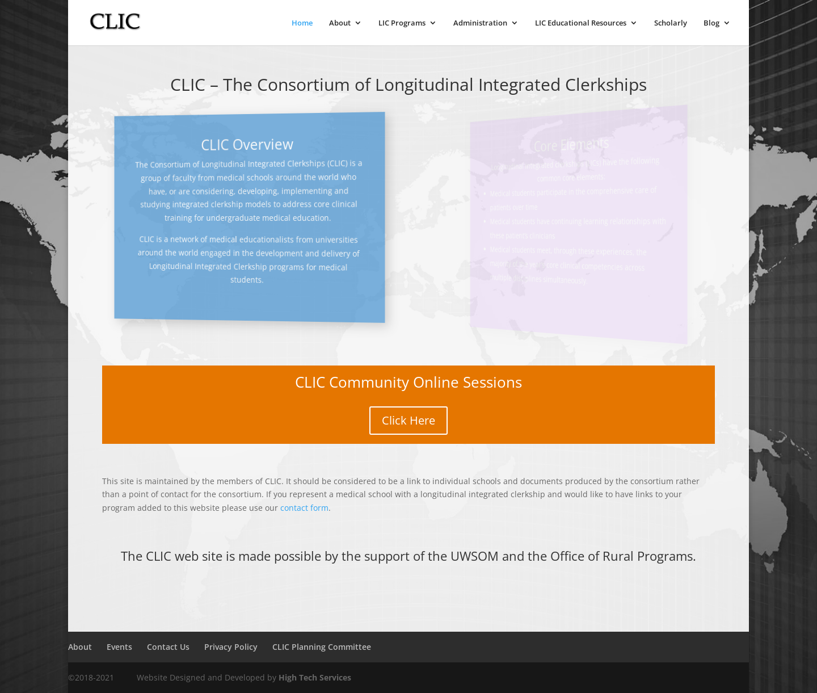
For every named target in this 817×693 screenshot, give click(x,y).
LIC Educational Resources (580, 23)
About (340, 23)
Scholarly (670, 23)
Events (119, 646)
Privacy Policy (231, 646)
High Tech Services (315, 677)
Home (302, 23)
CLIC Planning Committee (321, 646)
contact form (304, 507)
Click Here (408, 420)
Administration (480, 23)
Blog (711, 23)
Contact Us (168, 646)
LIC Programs (402, 23)
